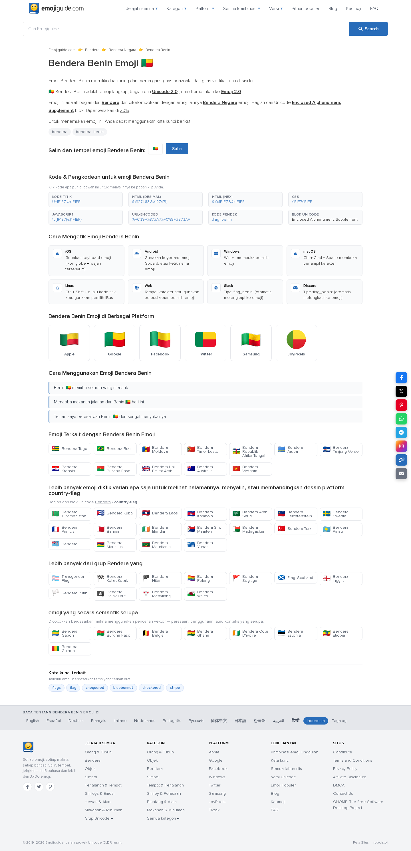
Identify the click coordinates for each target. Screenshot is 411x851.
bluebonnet (123, 687)
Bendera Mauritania (156, 544)
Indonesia (316, 720)
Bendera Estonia (290, 633)
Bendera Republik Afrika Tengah (249, 451)
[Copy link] (401, 460)
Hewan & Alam (98, 801)
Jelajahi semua (142, 8)
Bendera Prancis (64, 529)
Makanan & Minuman (103, 810)
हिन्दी (295, 720)
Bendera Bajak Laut (111, 594)
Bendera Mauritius (110, 544)
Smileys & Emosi (99, 793)
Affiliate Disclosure (349, 776)
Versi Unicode (283, 776)
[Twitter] (38, 786)
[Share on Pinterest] (401, 405)
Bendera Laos (160, 513)
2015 (124, 110)
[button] (86, 199)
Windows (217, 776)
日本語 (240, 720)
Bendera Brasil (115, 448)
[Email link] (401, 473)
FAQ (374, 8)
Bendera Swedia (335, 514)
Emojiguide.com (62, 50)
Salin (177, 148)
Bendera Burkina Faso (113, 468)
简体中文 (219, 720)
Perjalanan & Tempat (103, 785)
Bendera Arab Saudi (249, 514)
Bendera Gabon (64, 633)
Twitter (214, 785)
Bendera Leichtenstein (294, 514)
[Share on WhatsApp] (401, 419)
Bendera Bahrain (109, 529)
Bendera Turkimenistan (69, 514)
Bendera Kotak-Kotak (112, 578)
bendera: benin (90, 131)
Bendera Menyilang (156, 594)
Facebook (218, 768)
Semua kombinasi (241, 8)
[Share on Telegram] (401, 432)
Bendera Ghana (200, 633)
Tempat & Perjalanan (165, 785)
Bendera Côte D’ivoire (250, 633)
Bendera (92, 50)
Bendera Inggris (335, 578)
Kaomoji (353, 8)
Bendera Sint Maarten (204, 529)
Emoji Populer (283, 785)
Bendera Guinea (64, 648)
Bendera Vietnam (245, 468)
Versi (276, 8)
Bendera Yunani (200, 544)
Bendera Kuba (115, 513)
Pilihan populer (305, 8)
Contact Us (343, 793)
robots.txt (380, 842)
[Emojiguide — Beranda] (28, 747)
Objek (90, 768)
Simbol (91, 776)
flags (56, 687)
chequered (95, 687)
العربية (278, 720)
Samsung (217, 793)
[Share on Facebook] (401, 377)
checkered (151, 687)
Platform (205, 8)
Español (54, 720)
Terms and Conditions (352, 760)
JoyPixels (217, 801)
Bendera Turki (294, 528)
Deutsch (76, 720)
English (32, 720)
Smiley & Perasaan (164, 793)
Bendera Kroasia (64, 468)
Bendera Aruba (290, 449)
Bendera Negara (122, 50)
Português (172, 720)
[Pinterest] (50, 786)
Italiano (120, 720)
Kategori (176, 8)
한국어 (260, 720)
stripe (175, 687)
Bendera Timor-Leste (202, 449)
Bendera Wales (200, 594)
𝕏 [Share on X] (401, 391)
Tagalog (339, 720)
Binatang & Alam (162, 801)
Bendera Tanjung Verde (341, 449)
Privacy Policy (345, 768)
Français (98, 720)
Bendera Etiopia (335, 633)
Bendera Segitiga (245, 578)
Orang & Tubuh (98, 752)
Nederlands (144, 720)
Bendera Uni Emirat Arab (158, 468)
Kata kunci (280, 760)
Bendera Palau (335, 529)
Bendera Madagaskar (248, 529)
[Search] (368, 29)
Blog (333, 8)
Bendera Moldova (155, 449)
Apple (214, 752)
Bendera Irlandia (155, 529)
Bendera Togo (69, 448)
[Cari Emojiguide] (186, 29)
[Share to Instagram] (401, 446)
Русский (196, 720)
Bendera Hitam (155, 578)
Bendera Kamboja (200, 514)
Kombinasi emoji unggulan (294, 752)
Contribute (342, 752)
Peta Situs (361, 842)
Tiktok (214, 810)
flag (73, 687)
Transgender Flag (68, 578)
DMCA (338, 785)
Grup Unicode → (99, 818)
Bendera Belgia (155, 633)
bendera (59, 131)
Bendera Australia (200, 468)
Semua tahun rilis (286, 768)
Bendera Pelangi (200, 578)
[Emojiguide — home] (56, 8)
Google (216, 760)
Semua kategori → (163, 818)
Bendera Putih (69, 593)
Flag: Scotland (295, 578)
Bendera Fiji (67, 544)
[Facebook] (27, 786)
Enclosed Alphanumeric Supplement (325, 219)
